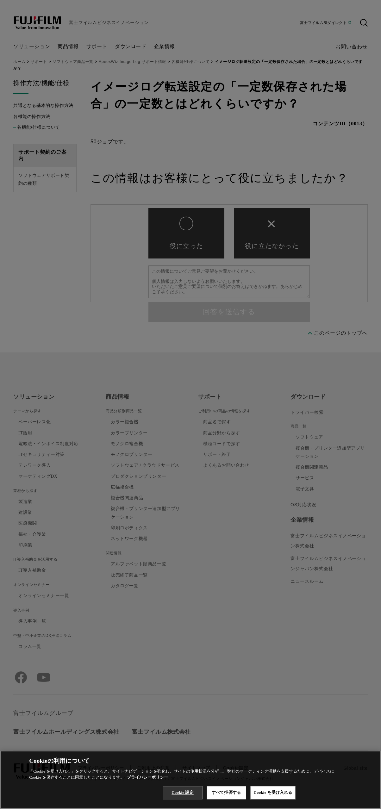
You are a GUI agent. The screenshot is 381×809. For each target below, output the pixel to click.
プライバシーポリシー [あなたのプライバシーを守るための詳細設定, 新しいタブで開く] (147, 777)
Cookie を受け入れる (273, 792)
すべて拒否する (226, 792)
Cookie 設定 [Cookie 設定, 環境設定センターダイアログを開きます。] (182, 792)
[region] (190, 780)
